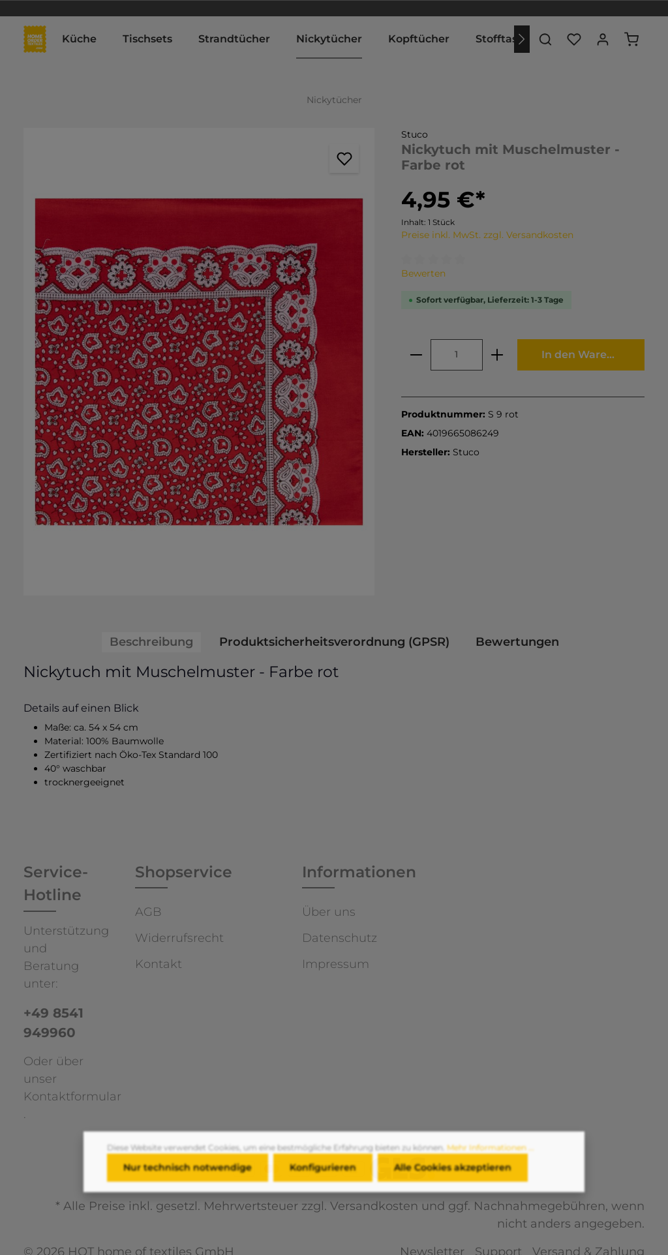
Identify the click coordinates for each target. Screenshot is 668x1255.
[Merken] (344, 158)
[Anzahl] (457, 354)
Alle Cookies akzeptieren (452, 1175)
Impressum (335, 964)
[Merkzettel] (574, 39)
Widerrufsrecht (179, 938)
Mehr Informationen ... (490, 1155)
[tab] (151, 642)
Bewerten (423, 273)
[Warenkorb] (631, 39)
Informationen (359, 871)
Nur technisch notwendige (187, 1175)
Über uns (329, 912)
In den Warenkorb (590, 354)
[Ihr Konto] (603, 39)
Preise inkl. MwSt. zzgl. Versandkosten (487, 235)
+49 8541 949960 (53, 1022)
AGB (148, 912)
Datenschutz (339, 938)
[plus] (497, 354)
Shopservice (183, 871)
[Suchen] (545, 39)
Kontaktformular (72, 1096)
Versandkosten (374, 1206)
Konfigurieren (323, 1175)
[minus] (416, 354)
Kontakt (158, 964)
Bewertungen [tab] (517, 642)
